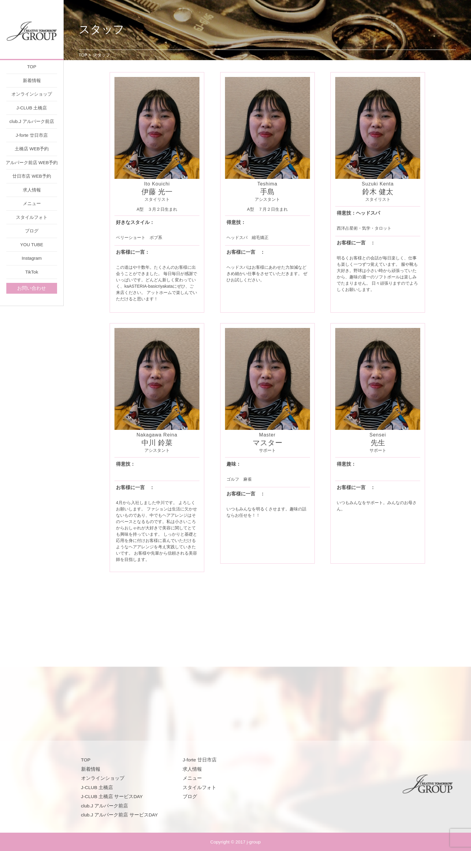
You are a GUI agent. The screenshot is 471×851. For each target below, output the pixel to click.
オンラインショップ (31, 93)
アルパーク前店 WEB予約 (32, 162)
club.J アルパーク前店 (31, 121)
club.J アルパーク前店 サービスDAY (119, 814)
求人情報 (32, 189)
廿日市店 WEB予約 (31, 176)
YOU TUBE (31, 244)
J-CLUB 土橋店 (32, 107)
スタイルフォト (31, 217)
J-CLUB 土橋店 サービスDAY (112, 796)
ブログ (31, 230)
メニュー (32, 203)
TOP (31, 66)
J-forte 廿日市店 (32, 135)
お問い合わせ (31, 288)
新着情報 (32, 80)
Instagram (32, 258)
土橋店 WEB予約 (32, 148)
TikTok (31, 271)
